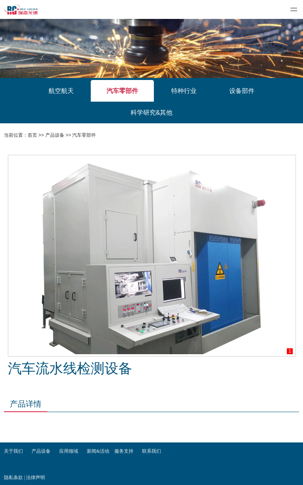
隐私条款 (14, 477)
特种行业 (183, 90)
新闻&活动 (98, 451)
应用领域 (68, 451)
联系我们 (151, 451)
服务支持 (123, 451)
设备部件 (241, 90)
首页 (32, 135)
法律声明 (35, 477)
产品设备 (54, 135)
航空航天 (61, 90)
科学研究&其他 (152, 112)
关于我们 (13, 451)
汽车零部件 (122, 90)
